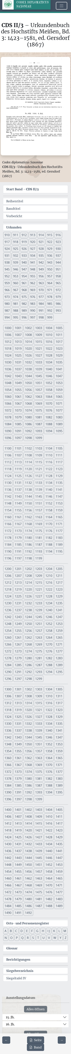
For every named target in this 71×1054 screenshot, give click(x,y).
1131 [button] (18, 483)
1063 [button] (38, 397)
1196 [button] (8, 558)
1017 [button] (59, 342)
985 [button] (49, 304)
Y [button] (60, 938)
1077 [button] (59, 410)
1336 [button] (8, 730)
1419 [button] (18, 830)
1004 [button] (48, 328)
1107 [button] (18, 455)
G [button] (37, 931)
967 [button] (15, 290)
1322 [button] (48, 710)
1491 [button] (18, 913)
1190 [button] (8, 551)
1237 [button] (18, 610)
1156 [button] (28, 510)
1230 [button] (8, 603)
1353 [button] (59, 744)
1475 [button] (38, 892)
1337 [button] (18, 730)
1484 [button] (8, 906)
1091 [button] (18, 431)
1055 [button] (18, 390)
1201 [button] (18, 569)
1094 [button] (48, 431)
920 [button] (32, 242)
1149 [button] (18, 503)
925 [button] (15, 249)
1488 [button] (48, 906)
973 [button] (7, 297)
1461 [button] (18, 878)
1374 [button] (28, 772)
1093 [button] (38, 431)
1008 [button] (28, 335)
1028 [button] (48, 355)
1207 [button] (18, 576)
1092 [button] (28, 431)
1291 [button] (18, 672)
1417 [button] (59, 823)
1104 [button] (48, 448)
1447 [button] (59, 858)
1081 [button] (38, 417)
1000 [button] (8, 328)
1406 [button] (8, 816)
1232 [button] (28, 603)
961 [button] (24, 283)
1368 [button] (28, 765)
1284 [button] (8, 665)
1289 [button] (59, 665)
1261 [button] (18, 637)
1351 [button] (38, 744)
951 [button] (58, 269)
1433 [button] (38, 844)
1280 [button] (28, 658)
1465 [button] (59, 878)
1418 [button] (8, 830)
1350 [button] (28, 744)
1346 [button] (48, 737)
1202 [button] (28, 569)
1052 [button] (48, 383)
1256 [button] (28, 631)
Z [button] (65, 938)
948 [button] (32, 269)
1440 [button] (48, 851)
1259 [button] (59, 631)
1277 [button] (59, 651)
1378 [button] (8, 778)
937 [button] (58, 255)
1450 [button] (28, 865)
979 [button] (58, 297)
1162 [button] (28, 517)
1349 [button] (18, 744)
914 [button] (41, 235)
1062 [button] (28, 397)
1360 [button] (8, 758)
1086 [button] (28, 424)
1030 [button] (8, 362)
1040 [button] (48, 369)
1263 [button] (38, 637)
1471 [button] (59, 885)
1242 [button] (8, 617)
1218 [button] (8, 589)
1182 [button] (48, 538)
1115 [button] (38, 462)
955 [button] (32, 276)
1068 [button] (28, 403)
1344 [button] (28, 737)
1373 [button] (18, 772)
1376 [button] (48, 772)
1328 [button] (48, 717)
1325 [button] (18, 717)
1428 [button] (48, 837)
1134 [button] (48, 483)
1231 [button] (18, 603)
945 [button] (7, 269)
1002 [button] (28, 328)
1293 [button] (38, 672)
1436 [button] (8, 851)
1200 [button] (8, 569)
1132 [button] (28, 483)
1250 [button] (28, 624)
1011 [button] (59, 335)
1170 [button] (48, 524)
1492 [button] (28, 913)
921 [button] (41, 242)
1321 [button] (38, 710)
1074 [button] (28, 410)
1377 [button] (59, 772)
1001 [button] (18, 328)
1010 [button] (48, 335)
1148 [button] (8, 503)
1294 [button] (48, 672)
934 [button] (32, 255)
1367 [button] (18, 765)
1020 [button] (28, 348)
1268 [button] (28, 644)
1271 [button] (59, 644)
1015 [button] (38, 342)
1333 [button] (38, 723)
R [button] (28, 938)
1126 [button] (28, 476)
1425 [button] (18, 837)
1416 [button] (48, 823)
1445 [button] (38, 858)
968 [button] (24, 290)
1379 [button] (18, 778)
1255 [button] (18, 631)
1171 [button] (59, 524)
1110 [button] (48, 455)
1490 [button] (8, 913)
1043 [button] (18, 376)
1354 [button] (8, 751)
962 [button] (32, 283)
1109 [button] (38, 455)
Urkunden (14, 227)
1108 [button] (28, 455)
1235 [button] (59, 603)
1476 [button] (48, 892)
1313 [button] (18, 703)
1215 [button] (38, 582)
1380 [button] (28, 778)
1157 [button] (38, 510)
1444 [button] (28, 858)
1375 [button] (38, 772)
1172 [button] (8, 531)
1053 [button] (59, 383)
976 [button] (32, 297)
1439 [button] (38, 851)
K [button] (54, 931)
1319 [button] (18, 710)
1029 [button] (59, 355)
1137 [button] (18, 489)
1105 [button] (59, 448)
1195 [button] (59, 551)
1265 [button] (59, 637)
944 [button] (58, 262)
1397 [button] (18, 799)
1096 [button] (8, 438)
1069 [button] (38, 403)
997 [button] (32, 317)
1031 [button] (18, 362)
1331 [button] (18, 723)
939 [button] (15, 262)
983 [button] (32, 304)
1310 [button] (48, 696)
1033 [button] (38, 362)
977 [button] (41, 297)
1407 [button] (18, 816)
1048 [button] (8, 383)
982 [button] (24, 304)
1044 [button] (28, 376)
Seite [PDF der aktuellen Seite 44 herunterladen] (36, 1040)
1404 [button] (48, 810)
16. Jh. (10, 1024)
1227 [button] (38, 596)
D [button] (21, 931)
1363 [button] (38, 758)
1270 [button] (48, 644)
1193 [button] (38, 551)
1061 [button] (18, 397)
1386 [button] (28, 785)
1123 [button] (59, 469)
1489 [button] (59, 906)
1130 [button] (8, 483)
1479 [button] (18, 899)
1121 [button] (38, 469)
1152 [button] (48, 503)
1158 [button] (48, 510)
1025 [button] (18, 355)
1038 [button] (28, 369)
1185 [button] (18, 544)
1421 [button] (38, 830)
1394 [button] (48, 792)
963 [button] (41, 283)
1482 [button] (48, 899)
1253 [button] (59, 624)
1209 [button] (38, 576)
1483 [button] (59, 899)
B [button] (11, 931)
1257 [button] (38, 631)
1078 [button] (8, 417)
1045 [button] (38, 376)
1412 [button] (8, 823)
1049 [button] (18, 383)
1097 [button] (18, 438)
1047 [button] (59, 376)
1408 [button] (28, 816)
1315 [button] (38, 703)
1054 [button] (8, 390)
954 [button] (24, 276)
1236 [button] (8, 610)
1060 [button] (8, 397)
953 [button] (15, 276)
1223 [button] (59, 589)
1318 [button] (8, 710)
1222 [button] (48, 589)
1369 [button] (38, 765)
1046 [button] (48, 376)
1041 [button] (59, 369)
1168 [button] (28, 524)
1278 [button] (8, 658)
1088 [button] (48, 424)
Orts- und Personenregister (27, 923)
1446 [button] (48, 858)
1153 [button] (59, 503)
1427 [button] (38, 837)
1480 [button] (28, 899)
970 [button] (41, 290)
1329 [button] (59, 717)
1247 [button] (59, 617)
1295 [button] (59, 672)
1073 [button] (18, 410)
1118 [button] (8, 469)
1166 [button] (8, 524)
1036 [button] (8, 369)
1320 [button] (28, 710)
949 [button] (41, 269)
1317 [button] (59, 703)
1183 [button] (59, 538)
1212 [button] (8, 582)
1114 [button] (28, 462)
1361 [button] (18, 758)
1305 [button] (59, 689)
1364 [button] (48, 758)
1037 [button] (18, 369)
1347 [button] (59, 737)
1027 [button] (38, 355)
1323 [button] (59, 710)
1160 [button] (8, 517)
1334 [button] (48, 723)
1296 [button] (8, 679)
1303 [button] (38, 689)
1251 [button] (38, 624)
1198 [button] (28, 558)
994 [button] (7, 317)
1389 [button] (59, 785)
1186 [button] (28, 544)
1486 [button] (28, 906)
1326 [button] (28, 717)
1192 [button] (28, 551)
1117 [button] (59, 462)
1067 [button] (18, 403)
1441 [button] (59, 851)
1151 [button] (38, 503)
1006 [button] (8, 335)
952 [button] (7, 276)
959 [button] (7, 283)
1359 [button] (59, 751)
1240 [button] (48, 610)
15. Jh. (10, 1017)
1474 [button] (28, 892)
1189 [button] (59, 544)
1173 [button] (18, 531)
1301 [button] (18, 689)
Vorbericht (14, 216)
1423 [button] (59, 830)
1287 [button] (38, 665)
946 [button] (15, 269)
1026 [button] (28, 355)
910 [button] (7, 235)
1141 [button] (59, 489)
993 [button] (58, 310)
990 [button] (32, 310)
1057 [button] (38, 390)
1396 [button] (8, 799)
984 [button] (41, 304)
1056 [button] (28, 390)
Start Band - (22, 189)
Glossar (12, 948)
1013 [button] (18, 342)
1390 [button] (8, 792)
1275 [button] (38, 651)
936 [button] (49, 255)
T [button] (38, 938)
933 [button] (24, 255)
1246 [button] (48, 617)
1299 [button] (38, 679)
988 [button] (15, 310)
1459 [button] (59, 871)
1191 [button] (18, 551)
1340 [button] (48, 730)
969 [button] (32, 290)
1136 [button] (8, 489)
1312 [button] (8, 703)
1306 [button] (8, 696)
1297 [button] (18, 679)
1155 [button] (18, 510)
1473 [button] (18, 892)
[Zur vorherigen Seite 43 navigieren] (6, 1040)
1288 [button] (48, 665)
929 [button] (49, 249)
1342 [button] (8, 737)
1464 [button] (48, 878)
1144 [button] (28, 496)
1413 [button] (18, 823)
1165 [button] (59, 517)
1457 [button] (38, 871)
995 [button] (15, 317)
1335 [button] (59, 723)
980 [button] (7, 304)
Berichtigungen (18, 959)
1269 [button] (38, 644)
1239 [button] (38, 610)
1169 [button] (38, 524)
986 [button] (58, 304)
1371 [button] (59, 765)
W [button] (54, 938)
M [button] (64, 931)
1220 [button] (28, 589)
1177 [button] (59, 531)
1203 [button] (38, 569)
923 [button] (58, 242)
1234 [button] (48, 603)
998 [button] (41, 317)
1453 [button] (59, 865)
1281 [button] (38, 658)
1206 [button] (8, 576)
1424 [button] (8, 837)
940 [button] (24, 262)
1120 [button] (28, 469)
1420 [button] (28, 830)
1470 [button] (48, 885)
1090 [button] (8, 431)
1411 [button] (59, 816)
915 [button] (49, 235)
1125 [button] (18, 476)
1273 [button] (18, 651)
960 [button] (15, 283)
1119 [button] (18, 469)
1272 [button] (8, 651)
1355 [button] (18, 751)
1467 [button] (18, 885)
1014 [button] (28, 342)
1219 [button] (18, 589)
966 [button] (7, 290)
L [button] (59, 931)
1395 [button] (59, 792)
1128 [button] (48, 476)
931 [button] (7, 255)
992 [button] (49, 310)
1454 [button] (8, 871)
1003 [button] (38, 328)
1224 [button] (8, 596)
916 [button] (58, 235)
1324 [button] (8, 717)
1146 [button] (48, 496)
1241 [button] (59, 610)
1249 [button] (18, 624)
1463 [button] (38, 878)
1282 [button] (48, 658)
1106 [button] (8, 455)
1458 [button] (48, 871)
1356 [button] (28, 751)
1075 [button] (38, 410)
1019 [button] (18, 348)
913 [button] (32, 235)
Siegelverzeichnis (19, 971)
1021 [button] (38, 348)
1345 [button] (38, 737)
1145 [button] (38, 496)
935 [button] (41, 255)
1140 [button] (48, 489)
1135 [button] (59, 483)
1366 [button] (8, 765)
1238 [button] (28, 610)
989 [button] (24, 310)
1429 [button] (59, 837)
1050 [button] (28, 383)
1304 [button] (48, 689)
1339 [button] (38, 730)
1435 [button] (59, 844)
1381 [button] (38, 778)
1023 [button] (59, 348)
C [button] (16, 931)
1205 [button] (59, 569)
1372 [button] (8, 772)
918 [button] (15, 242)
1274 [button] (28, 651)
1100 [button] (8, 448)
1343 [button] (18, 737)
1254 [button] (8, 631)
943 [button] (49, 262)
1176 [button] (48, 531)
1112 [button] (8, 462)
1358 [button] (48, 751)
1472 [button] (8, 892)
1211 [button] (59, 576)
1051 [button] (38, 383)
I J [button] (49, 931)
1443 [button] (18, 858)
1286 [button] (28, 665)
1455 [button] (18, 871)
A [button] (5, 931)
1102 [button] (28, 448)
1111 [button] (59, 455)
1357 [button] (38, 751)
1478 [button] (8, 899)
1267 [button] (18, 644)
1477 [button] (59, 892)
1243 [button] (18, 617)
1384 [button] (8, 785)
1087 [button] (38, 424)
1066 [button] (8, 403)
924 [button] (7, 249)
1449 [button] (18, 865)
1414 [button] (28, 823)
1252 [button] (48, 624)
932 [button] (15, 255)
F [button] (32, 931)
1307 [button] (18, 696)
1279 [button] (18, 658)
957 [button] (49, 276)
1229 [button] (59, 596)
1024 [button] (8, 355)
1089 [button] (59, 424)
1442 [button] (8, 858)
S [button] (33, 938)
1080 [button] (28, 417)
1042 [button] (8, 376)
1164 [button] (48, 517)
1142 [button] (8, 496)
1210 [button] (48, 576)
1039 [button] (38, 369)
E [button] (27, 931)
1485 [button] (18, 906)
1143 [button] (18, 496)
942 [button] (41, 262)
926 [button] (24, 249)
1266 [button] (8, 644)
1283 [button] (59, 658)
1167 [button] (18, 524)
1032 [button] (28, 362)
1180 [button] (28, 538)
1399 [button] (38, 799)
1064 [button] (48, 397)
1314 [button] (28, 703)
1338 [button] (28, 730)
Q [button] (22, 938)
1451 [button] (38, 865)
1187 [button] (38, 544)
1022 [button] (48, 348)
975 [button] (24, 297)
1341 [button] (59, 730)
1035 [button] (59, 362)
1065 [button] (59, 397)
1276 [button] (48, 651)
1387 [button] (38, 785)
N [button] (6, 938)
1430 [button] (8, 844)
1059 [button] (59, 390)
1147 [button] (59, 496)
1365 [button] (59, 758)
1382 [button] (48, 778)
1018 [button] (8, 348)
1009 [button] (38, 335)
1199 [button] (38, 558)
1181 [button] (38, 538)
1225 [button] (18, 596)
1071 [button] (59, 403)
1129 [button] (59, 476)
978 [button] (49, 297)
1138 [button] (28, 489)
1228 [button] (48, 596)
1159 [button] (59, 510)
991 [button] (41, 310)
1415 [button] (38, 823)
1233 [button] (38, 603)
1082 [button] (48, 417)
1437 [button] (18, 851)
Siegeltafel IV (16, 978)
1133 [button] (38, 483)
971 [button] (49, 290)
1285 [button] (18, 665)
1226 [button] (28, 596)
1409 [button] (38, 816)
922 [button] (49, 242)
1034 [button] (48, 362)
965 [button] (58, 283)
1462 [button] (28, 878)
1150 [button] (28, 503)
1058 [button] (48, 390)
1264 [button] (48, 637)
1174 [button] (28, 531)
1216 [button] (48, 582)
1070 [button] (48, 403)
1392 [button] (28, 792)
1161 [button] (18, 517)
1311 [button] (59, 696)
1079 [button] (18, 417)
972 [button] (58, 290)
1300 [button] (8, 689)
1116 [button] (48, 462)
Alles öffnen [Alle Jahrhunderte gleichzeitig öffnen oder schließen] (36, 1009)
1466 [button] (8, 885)
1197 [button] (18, 558)
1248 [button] (8, 624)
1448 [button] (8, 865)
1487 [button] (38, 906)
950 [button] (49, 269)
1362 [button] (28, 758)
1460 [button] (8, 878)
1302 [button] (28, 689)
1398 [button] (28, 799)
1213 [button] (18, 582)
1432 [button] (28, 844)
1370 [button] (48, 765)
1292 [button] (28, 672)
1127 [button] (38, 476)
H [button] (43, 931)
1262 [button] (28, 637)
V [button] (49, 938)
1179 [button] (18, 538)
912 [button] (24, 235)
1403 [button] (38, 810)
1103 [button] (38, 448)
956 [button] (41, 276)
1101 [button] (18, 448)
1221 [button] (38, 589)
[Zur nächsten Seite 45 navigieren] (62, 1040)
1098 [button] (28, 438)
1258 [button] (48, 631)
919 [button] (24, 242)
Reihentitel (14, 201)
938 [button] (7, 262)
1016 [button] (48, 342)
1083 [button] (59, 417)
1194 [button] (48, 551)
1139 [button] (38, 489)
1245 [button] (38, 617)
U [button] (43, 938)
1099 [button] (38, 438)
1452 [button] (48, 865)
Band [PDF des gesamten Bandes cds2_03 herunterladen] (35, 1047)
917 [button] (7, 242)
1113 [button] (18, 462)
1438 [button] (28, 851)
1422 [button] (48, 830)
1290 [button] (8, 672)
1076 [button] (48, 410)
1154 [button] (8, 510)
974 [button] (15, 297)
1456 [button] (28, 871)
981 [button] (15, 304)
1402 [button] (28, 810)
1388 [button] (48, 785)
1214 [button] (28, 582)
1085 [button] (18, 424)
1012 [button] (8, 342)
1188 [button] (48, 544)
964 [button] (49, 283)
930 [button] (58, 249)
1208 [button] (28, 576)
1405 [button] (59, 810)
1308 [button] (28, 696)
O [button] (11, 938)
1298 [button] (28, 679)
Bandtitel (13, 209)
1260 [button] (8, 637)
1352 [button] (48, 744)
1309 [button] (38, 696)
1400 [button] (8, 810)
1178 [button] (8, 538)
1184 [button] (8, 544)
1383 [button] (59, 778)
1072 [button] (8, 410)
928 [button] (41, 249)
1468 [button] (28, 885)
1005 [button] (59, 328)
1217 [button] (59, 582)
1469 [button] (38, 885)
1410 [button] (48, 816)
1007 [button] (18, 335)
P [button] (17, 938)
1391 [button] (18, 792)
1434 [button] (48, 844)
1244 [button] (28, 617)
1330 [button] (8, 723)
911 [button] (15, 235)
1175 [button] (38, 531)
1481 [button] (38, 899)
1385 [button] (18, 785)
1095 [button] (59, 431)
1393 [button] (38, 792)
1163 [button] (38, 517)
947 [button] (24, 269)
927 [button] (32, 249)
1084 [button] (8, 424)
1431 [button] (18, 844)
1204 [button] (48, 569)
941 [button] (32, 262)
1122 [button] (48, 469)
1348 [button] (8, 744)
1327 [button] (38, 717)
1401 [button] (18, 810)
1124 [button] (8, 476)
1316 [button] (48, 703)
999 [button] (49, 317)
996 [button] (24, 317)
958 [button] (58, 276)
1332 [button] (28, 723)
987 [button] (7, 310)
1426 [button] (28, 837)
